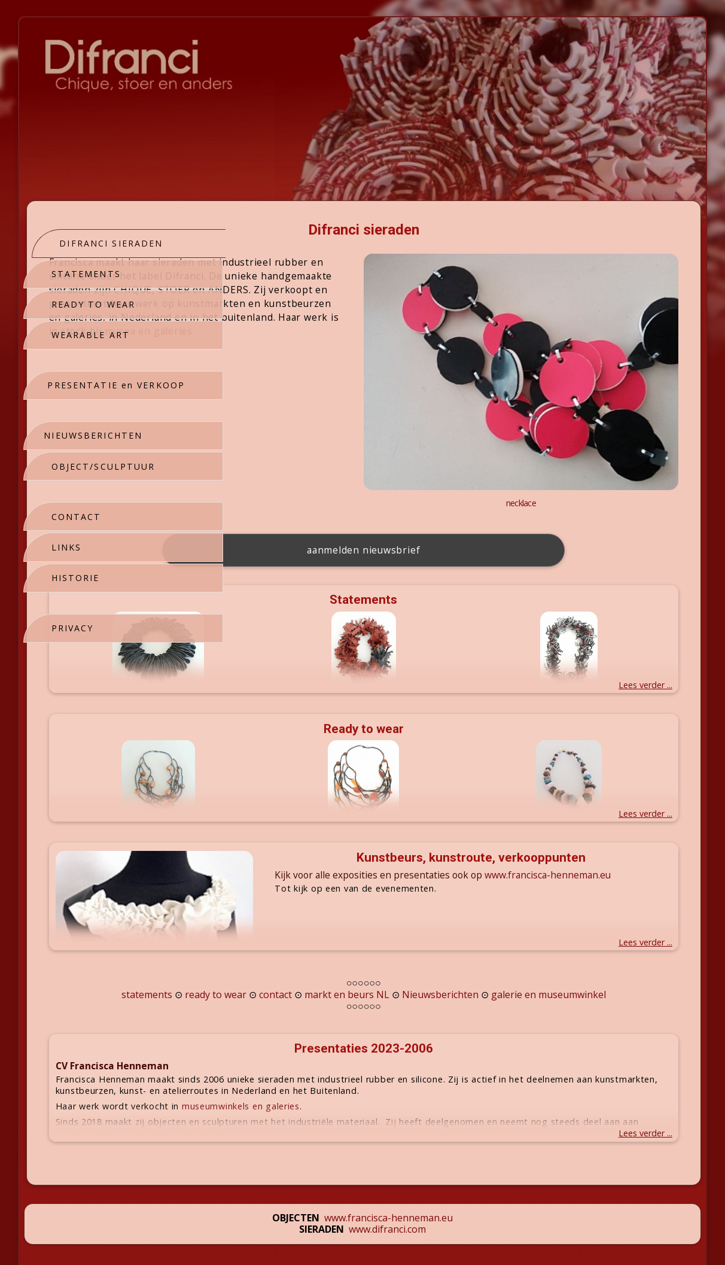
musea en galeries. (386, 372)
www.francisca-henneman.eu (388, 1155)
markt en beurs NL (480, 920)
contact (409, 920)
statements (280, 920)
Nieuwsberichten (574, 920)
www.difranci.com (387, 1166)
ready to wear (349, 920)
